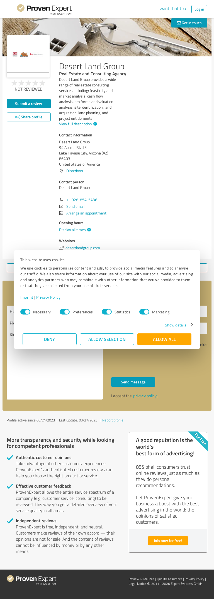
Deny (49, 339)
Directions (74, 170)
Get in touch (189, 22)
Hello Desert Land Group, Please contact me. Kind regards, (55, 353)
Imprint (29, 297)
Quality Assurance (169, 578)
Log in (199, 9)
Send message (133, 382)
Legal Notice (137, 583)
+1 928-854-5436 (81, 199)
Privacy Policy (50, 297)
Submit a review (28, 103)
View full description (77, 123)
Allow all (164, 339)
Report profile (112, 420)
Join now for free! (168, 540)
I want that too (171, 8)
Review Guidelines (141, 578)
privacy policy (145, 396)
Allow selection (107, 339)
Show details (173, 325)
